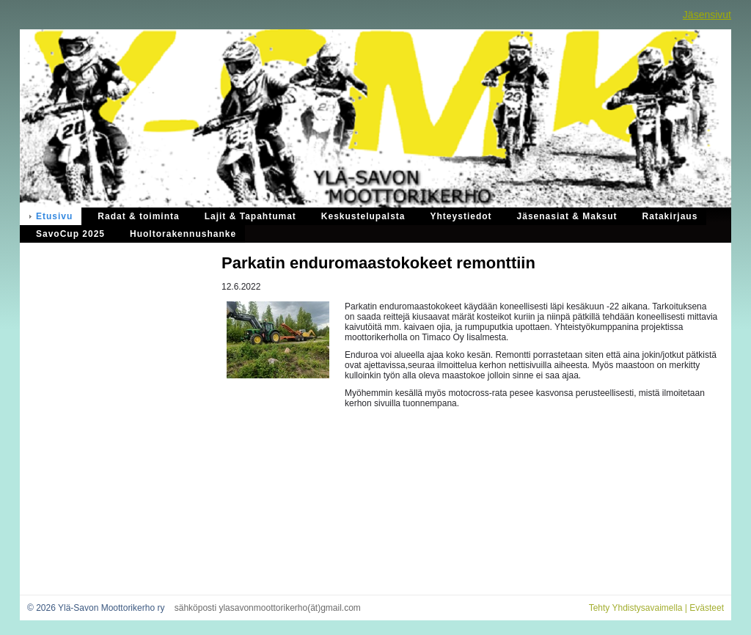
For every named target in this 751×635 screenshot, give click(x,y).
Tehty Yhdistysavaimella (636, 608)
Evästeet (706, 608)
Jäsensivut (707, 15)
